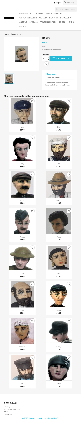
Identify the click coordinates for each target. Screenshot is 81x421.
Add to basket (61, 58)
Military (43, 18)
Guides (62, 22)
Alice (58, 274)
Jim (22, 127)
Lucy (22, 164)
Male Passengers (54, 13)
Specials (33, 22)
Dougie (22, 237)
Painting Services (48, 22)
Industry (53, 18)
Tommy (22, 274)
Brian (59, 127)
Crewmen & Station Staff (31, 13)
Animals (23, 22)
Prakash (22, 347)
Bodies (22, 26)
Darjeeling (65, 18)
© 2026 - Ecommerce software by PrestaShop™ (40, 418)
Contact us (8, 414)
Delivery (7, 407)
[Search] (66, 9)
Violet (59, 237)
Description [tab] (51, 74)
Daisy (59, 383)
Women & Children (28, 18)
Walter (58, 200)
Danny (58, 347)
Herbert (59, 310)
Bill (22, 383)
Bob (22, 310)
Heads (71, 22)
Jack (58, 164)
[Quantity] (44, 58)
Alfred (22, 200)
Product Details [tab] (53, 78)
